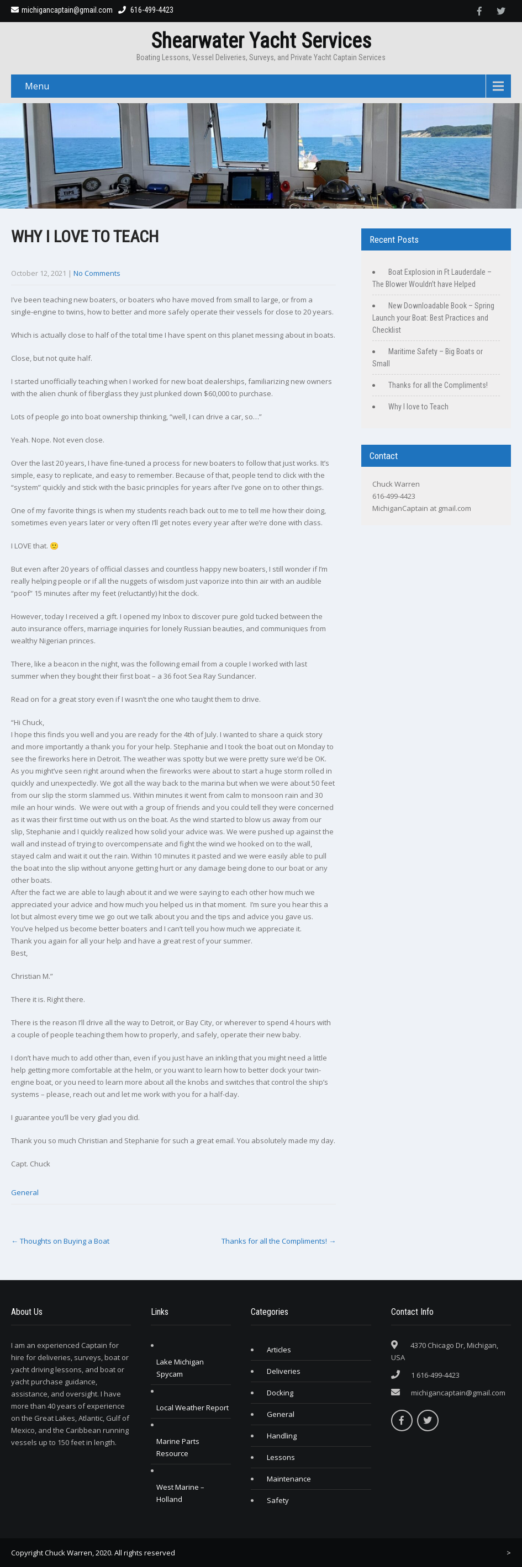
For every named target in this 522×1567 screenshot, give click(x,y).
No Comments (96, 273)
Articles (279, 1350)
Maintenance (289, 1479)
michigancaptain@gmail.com (62, 10)
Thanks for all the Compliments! (279, 1241)
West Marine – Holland (180, 1493)
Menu (37, 86)
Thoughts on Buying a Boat (60, 1241)
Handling (282, 1436)
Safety (278, 1500)
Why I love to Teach (418, 406)
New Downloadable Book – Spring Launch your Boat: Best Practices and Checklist (433, 317)
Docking (280, 1393)
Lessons (281, 1457)
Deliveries (283, 1371)
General (25, 1192)
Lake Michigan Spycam (180, 1368)
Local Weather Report (192, 1408)
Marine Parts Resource (177, 1447)
